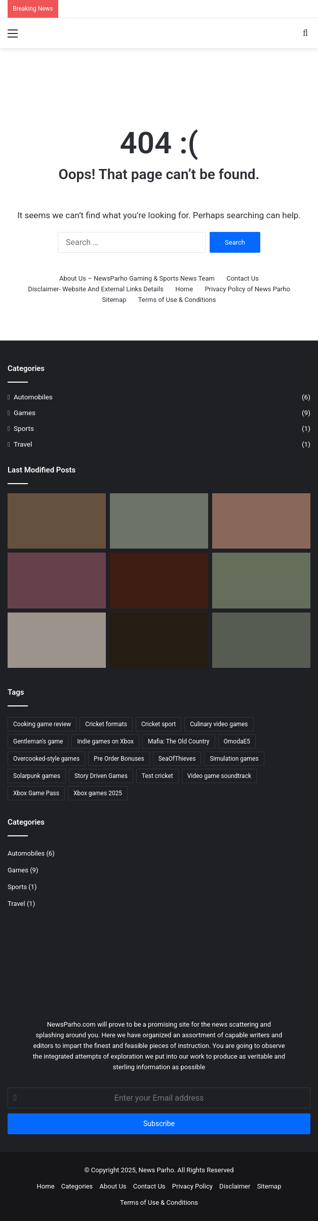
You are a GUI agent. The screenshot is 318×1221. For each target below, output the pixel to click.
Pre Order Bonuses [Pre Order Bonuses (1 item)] (119, 758)
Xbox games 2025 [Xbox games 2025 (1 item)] (97, 793)
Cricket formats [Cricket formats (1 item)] (106, 724)
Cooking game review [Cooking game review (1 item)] (42, 724)
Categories (77, 1186)
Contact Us (242, 278)
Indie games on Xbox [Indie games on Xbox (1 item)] (105, 741)
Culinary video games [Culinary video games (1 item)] (219, 724)
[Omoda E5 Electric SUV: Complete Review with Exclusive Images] (159, 521)
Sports (24, 428)
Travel (23, 444)
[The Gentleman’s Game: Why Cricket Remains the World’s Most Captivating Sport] (261, 580)
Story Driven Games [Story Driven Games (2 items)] (101, 775)
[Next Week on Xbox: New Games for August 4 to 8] (159, 640)
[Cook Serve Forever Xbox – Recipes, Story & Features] (57, 580)
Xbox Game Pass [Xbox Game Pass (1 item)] (36, 793)
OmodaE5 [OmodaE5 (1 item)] (237, 741)
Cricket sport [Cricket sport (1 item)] (158, 724)
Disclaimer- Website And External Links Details (96, 289)
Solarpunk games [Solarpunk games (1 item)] (36, 775)
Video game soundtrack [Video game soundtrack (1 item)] (219, 775)
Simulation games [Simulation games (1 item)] (234, 758)
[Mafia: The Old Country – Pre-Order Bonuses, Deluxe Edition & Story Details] (159, 580)
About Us (113, 1186)
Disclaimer (234, 1186)
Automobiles (33, 397)
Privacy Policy (192, 1186)
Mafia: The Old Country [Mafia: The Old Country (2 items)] (179, 741)
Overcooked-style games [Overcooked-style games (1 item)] (46, 758)
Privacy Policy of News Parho (247, 289)
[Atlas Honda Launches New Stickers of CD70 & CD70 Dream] (57, 640)
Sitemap (114, 299)
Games (24, 413)
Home (184, 289)
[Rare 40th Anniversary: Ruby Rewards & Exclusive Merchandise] (261, 521)
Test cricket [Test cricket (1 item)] (157, 775)
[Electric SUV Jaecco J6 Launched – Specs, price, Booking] (261, 640)
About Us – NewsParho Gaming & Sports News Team (137, 278)
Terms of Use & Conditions (177, 299)
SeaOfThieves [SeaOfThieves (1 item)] (177, 758)
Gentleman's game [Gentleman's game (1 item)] (38, 741)
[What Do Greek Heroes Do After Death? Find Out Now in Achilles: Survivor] (57, 521)
